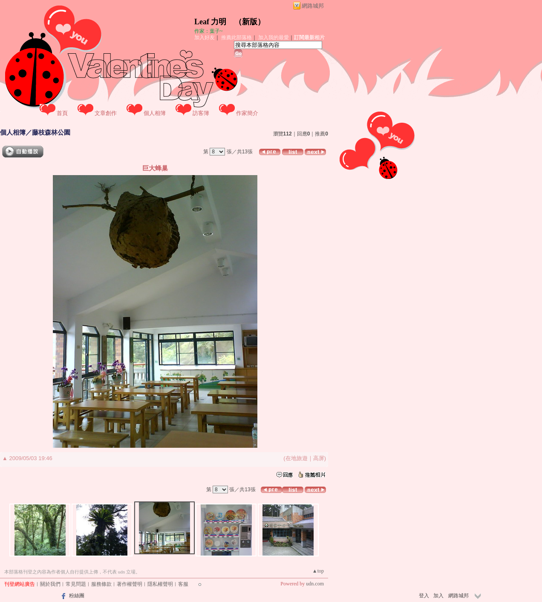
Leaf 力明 (210, 21)
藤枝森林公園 (51, 132)
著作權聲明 (129, 584)
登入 (424, 596)
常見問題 (76, 584)
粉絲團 (76, 596)
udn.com (315, 584)
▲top (318, 571)
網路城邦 (313, 6)
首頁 (62, 113)
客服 (183, 584)
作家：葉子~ (208, 31)
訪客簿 (201, 113)
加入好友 (204, 37)
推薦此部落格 (236, 37)
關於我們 (50, 584)
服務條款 (101, 584)
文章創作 (106, 113)
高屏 (318, 458)
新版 (249, 21)
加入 (438, 596)
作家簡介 (247, 113)
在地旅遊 (296, 458)
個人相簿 (155, 113)
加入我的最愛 (273, 37)
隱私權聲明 (160, 584)
